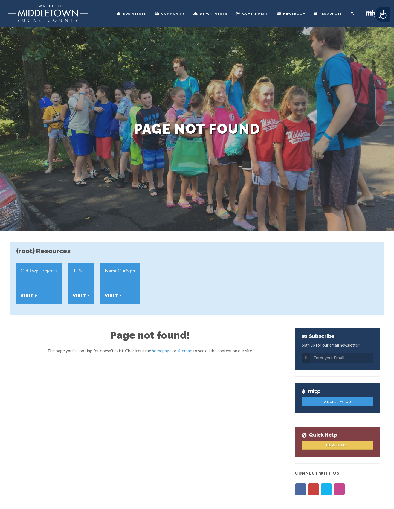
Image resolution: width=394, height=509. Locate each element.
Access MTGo (337, 402)
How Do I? (336, 445)
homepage (162, 350)
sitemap (184, 350)
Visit (29, 295)
